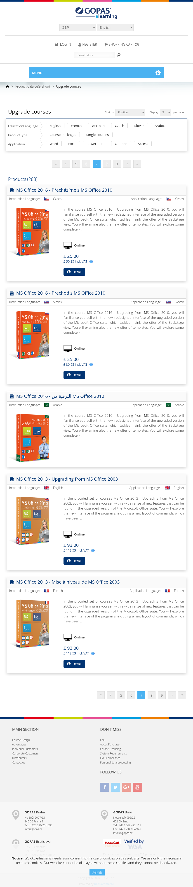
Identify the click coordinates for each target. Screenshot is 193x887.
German (98, 126)
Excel (72, 144)
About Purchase (110, 744)
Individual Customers (25, 749)
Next (127, 164)
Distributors (19, 758)
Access (143, 144)
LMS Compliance (110, 758)
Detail (74, 272)
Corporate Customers (25, 753)
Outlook (121, 144)
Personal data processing (115, 762)
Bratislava (38, 841)
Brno (122, 812)
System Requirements (113, 753)
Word (53, 144)
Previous (66, 164)
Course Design (21, 740)
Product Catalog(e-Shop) (32, 86)
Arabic (160, 126)
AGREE (97, 872)
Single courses (97, 135)
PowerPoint (96, 144)
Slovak (139, 126)
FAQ (102, 740)
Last (137, 164)
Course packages (62, 135)
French (76, 126)
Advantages (19, 744)
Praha (35, 812)
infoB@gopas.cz (122, 833)
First (56, 164)
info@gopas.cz (33, 829)
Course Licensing (110, 749)
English (55, 126)
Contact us (18, 762)
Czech (119, 126)
